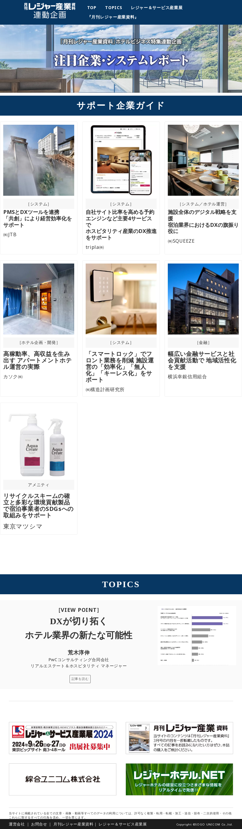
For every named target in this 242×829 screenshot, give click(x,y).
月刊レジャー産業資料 (73, 824)
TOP (94, 7)
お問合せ (39, 824)
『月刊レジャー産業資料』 (113, 17)
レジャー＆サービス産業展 (159, 7)
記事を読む (80, 678)
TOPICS (115, 7)
